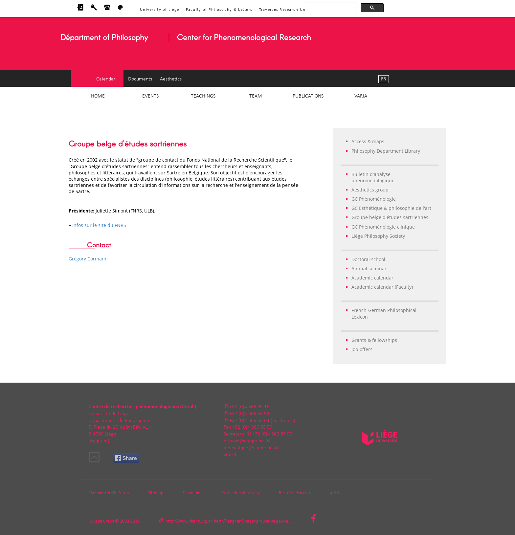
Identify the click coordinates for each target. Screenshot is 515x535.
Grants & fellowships (374, 340)
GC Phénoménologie (373, 199)
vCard (230, 454)
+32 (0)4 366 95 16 (249, 407)
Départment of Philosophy (104, 37)
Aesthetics (171, 79)
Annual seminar (369, 268)
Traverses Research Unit (284, 10)
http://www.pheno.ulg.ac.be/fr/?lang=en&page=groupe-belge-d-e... (229, 521)
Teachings (203, 96)
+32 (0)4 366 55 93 (249, 413)
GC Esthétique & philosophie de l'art (391, 208)
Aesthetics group (370, 190)
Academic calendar (372, 278)
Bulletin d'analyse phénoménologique (372, 177)
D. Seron (121, 493)
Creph (108, 521)
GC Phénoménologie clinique (383, 227)
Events (150, 96)
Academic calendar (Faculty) (382, 287)
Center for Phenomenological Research (244, 37)
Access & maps (367, 141)
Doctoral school (368, 259)
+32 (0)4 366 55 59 (252, 427)
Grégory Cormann (88, 259)
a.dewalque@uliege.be (248, 448)
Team (255, 96)
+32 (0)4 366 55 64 (249, 420)
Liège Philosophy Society (378, 236)
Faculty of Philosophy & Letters (219, 10)
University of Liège (159, 10)
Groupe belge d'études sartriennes (389, 217)
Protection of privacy (240, 493)
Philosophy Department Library (385, 151)
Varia (360, 96)
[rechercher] (330, 8)
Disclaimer (192, 493)
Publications (308, 96)
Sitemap (155, 493)
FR (383, 79)
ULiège (95, 521)
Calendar (106, 79)
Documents (140, 79)
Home (98, 96)
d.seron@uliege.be (244, 441)
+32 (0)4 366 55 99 (272, 434)
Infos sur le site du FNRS (99, 225)
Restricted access (295, 493)
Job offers (361, 349)
